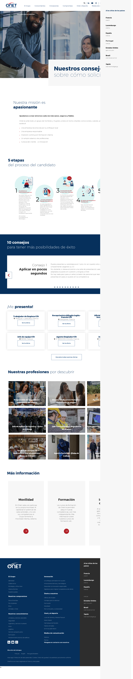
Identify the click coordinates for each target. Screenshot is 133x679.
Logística (10, 631)
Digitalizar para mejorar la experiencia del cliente (58, 591)
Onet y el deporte (51, 615)
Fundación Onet (115, 576)
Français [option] (17, 656)
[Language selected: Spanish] (121, 3)
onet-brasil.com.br (89, 612)
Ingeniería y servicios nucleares (17, 626)
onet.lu (86, 585)
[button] (84, 3)
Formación (11, 637)
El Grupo (11, 579)
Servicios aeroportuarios (15, 634)
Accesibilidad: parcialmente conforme (60, 660)
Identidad (11, 583)
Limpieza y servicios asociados (17, 620)
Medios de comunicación (54, 635)
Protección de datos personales (23, 660)
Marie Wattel (48, 622)
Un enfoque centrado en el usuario (54, 583)
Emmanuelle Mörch (50, 631)
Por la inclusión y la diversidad (53, 611)
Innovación (48, 579)
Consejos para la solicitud (51, 603)
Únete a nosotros (51, 596)
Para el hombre (13, 603)
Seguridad (11, 623)
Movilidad (47, 608)
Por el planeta (12, 605)
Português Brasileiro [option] (32, 656)
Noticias (46, 639)
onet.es (86, 591)
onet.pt (86, 599)
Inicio (2, 14)
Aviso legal (10, 660)
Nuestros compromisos (17, 598)
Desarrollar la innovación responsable (55, 588)
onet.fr (86, 578)
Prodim (112, 580)
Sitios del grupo (104, 3)
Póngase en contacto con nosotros (56, 644)
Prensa (46, 642)
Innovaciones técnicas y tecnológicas (55, 586)
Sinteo (112, 585)
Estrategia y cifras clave (15, 588)
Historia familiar (13, 591)
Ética (9, 608)
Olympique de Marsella (51, 625)
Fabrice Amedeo (49, 628)
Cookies (35, 660)
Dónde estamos (10, 14)
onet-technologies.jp (90, 619)
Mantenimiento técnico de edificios (18, 640)
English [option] (23, 656)
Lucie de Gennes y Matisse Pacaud (54, 620)
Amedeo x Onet (13, 611)
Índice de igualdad (43, 660)
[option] (17, 656)
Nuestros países (13, 594)
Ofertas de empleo (49, 600)
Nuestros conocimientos (18, 616)
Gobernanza (12, 586)
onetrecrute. (108, 264)
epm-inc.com (88, 605)
